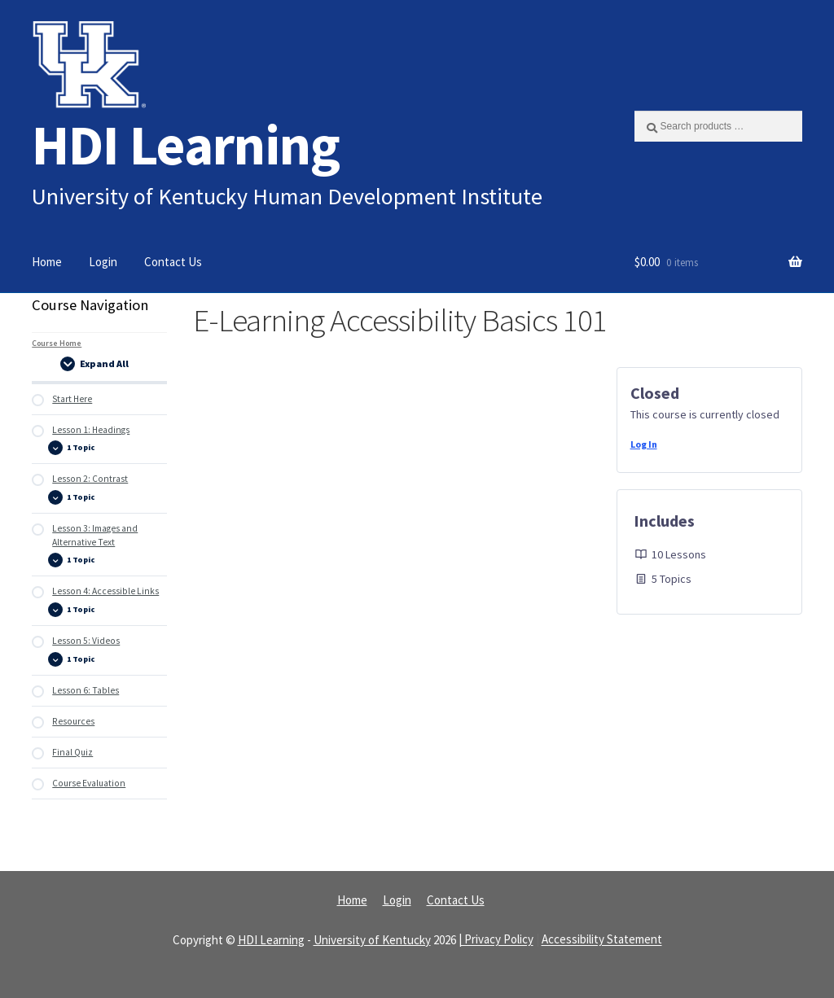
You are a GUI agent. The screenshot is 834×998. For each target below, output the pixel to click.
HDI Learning (186, 144)
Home (47, 261)
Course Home (56, 343)
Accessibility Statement (602, 940)
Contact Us (173, 261)
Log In (643, 444)
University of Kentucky (372, 940)
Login (103, 261)
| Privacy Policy (496, 940)
